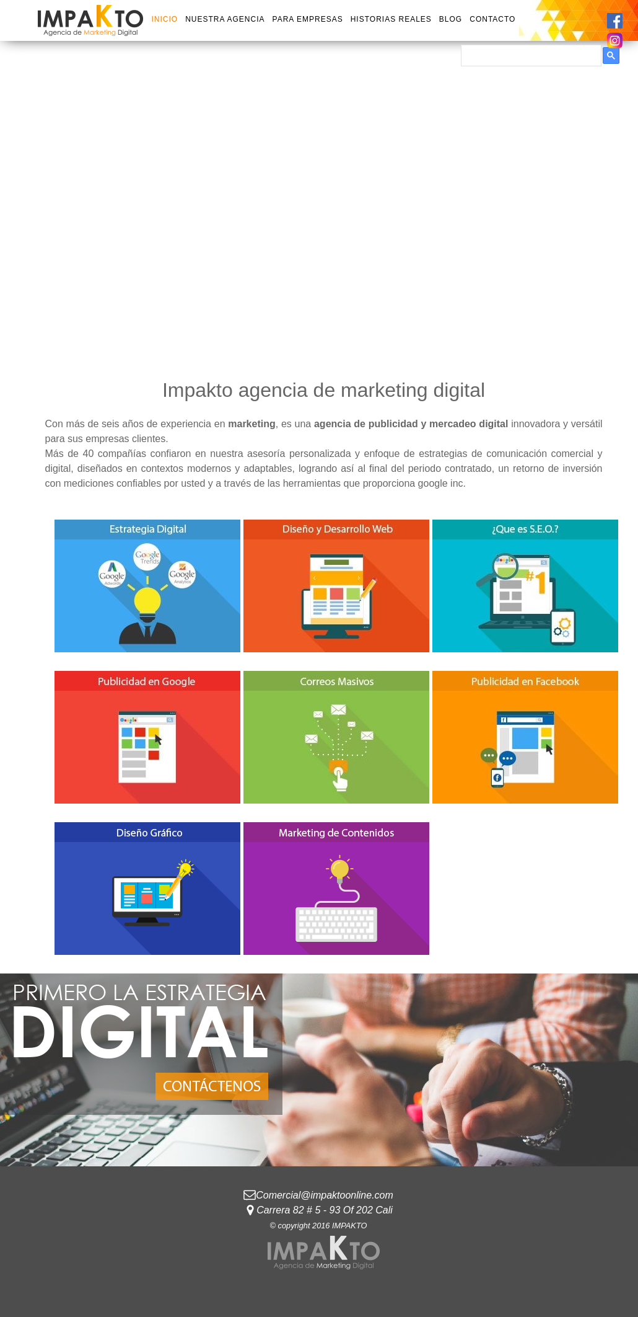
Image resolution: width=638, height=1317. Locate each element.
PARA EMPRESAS (308, 19)
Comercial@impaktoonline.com (324, 1195)
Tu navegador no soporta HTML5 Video (319, 200)
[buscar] (530, 55)
